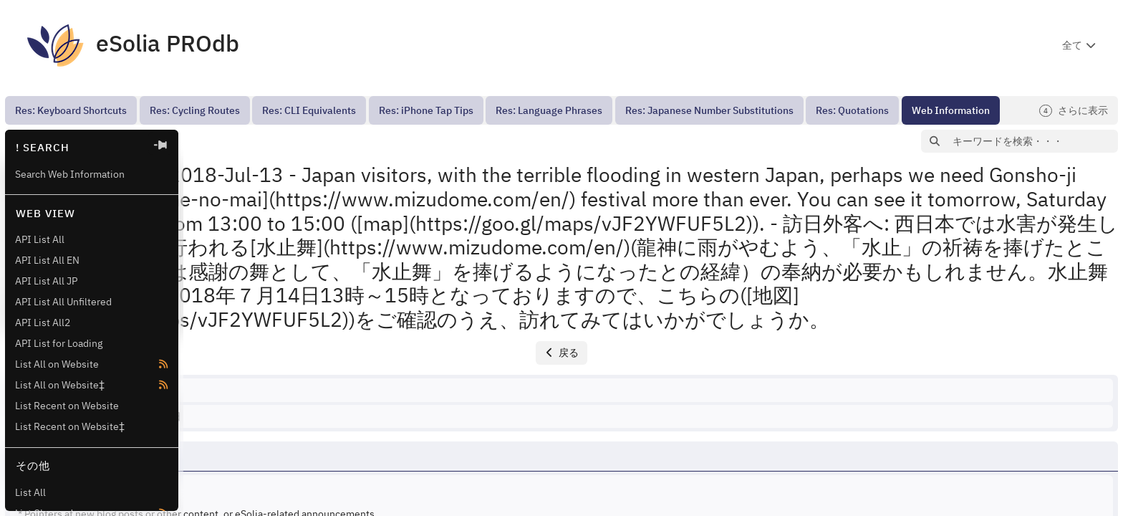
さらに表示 (1073, 111)
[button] (208, 141)
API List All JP (46, 280)
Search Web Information (70, 174)
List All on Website (57, 364)
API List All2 (42, 322)
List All (30, 492)
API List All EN (47, 260)
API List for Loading (58, 343)
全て (1072, 45)
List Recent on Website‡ (70, 426)
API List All (39, 239)
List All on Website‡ (60, 384)
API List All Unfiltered (63, 301)
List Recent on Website (67, 405)
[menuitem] (71, 110)
